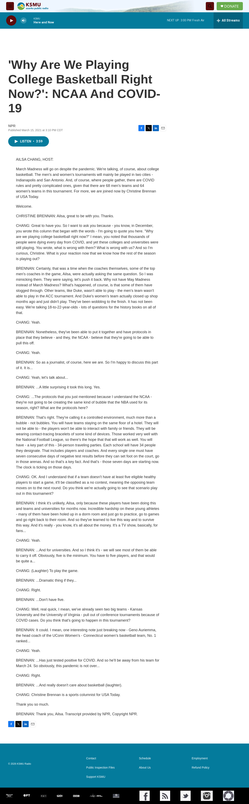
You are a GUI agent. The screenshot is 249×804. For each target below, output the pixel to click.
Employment (200, 758)
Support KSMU (95, 776)
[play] (11, 20)
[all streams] (228, 20)
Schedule (145, 758)
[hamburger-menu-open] (10, 6)
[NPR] (43, 796)
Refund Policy (200, 767)
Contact (91, 758)
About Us (145, 767)
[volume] (23, 20)
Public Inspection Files (100, 767)
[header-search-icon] (210, 6)
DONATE (231, 6)
